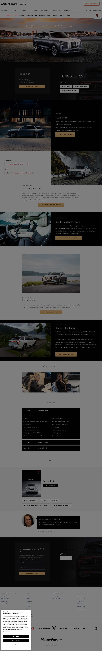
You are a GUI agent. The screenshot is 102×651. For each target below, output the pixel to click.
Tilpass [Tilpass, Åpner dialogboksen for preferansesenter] (16, 645)
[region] (16, 630)
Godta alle (16, 636)
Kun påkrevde (16, 640)
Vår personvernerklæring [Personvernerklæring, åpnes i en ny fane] (17, 629)
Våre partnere (6, 631)
